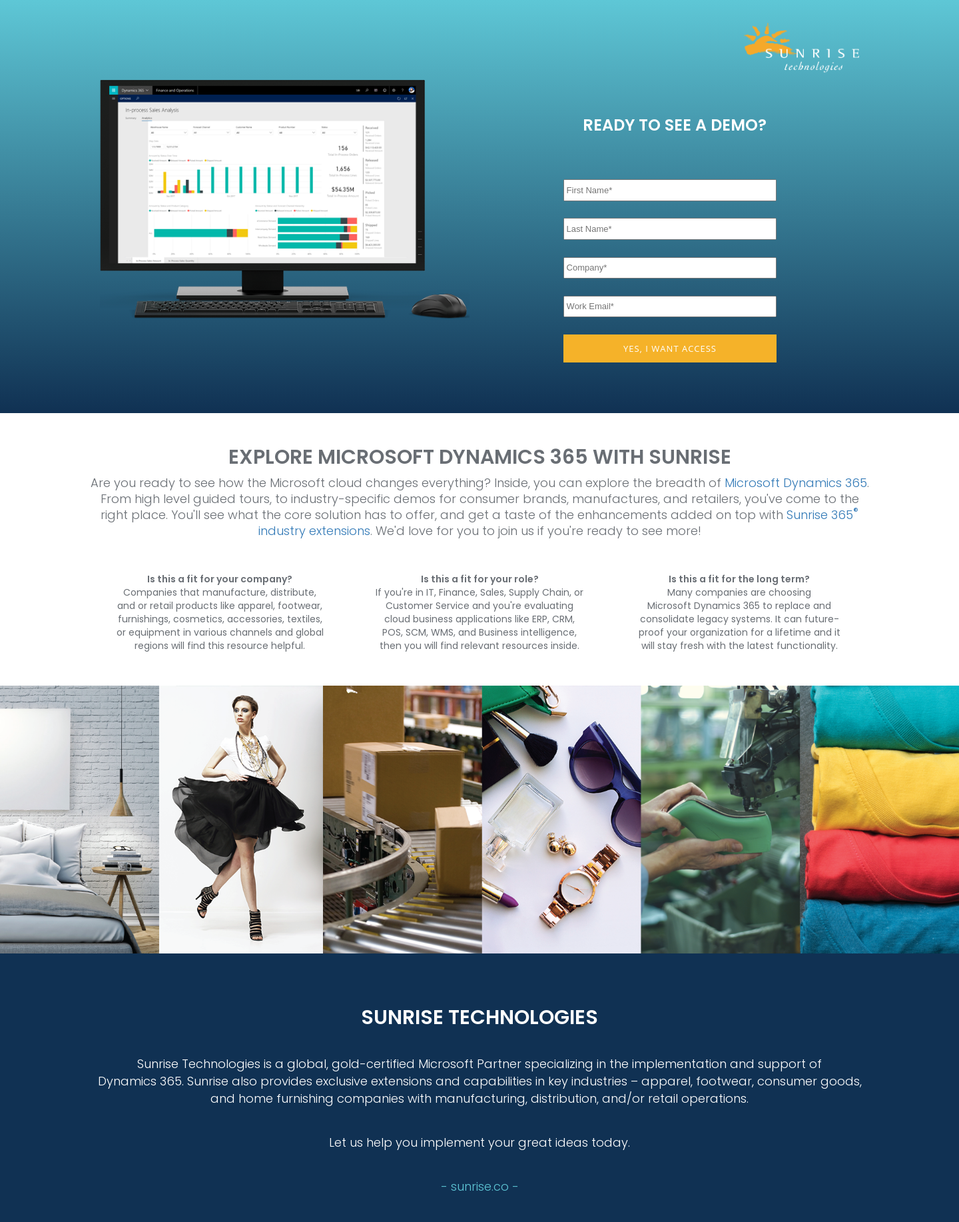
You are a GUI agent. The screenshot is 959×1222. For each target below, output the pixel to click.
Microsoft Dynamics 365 (796, 482)
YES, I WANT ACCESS (670, 348)
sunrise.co (481, 1186)
